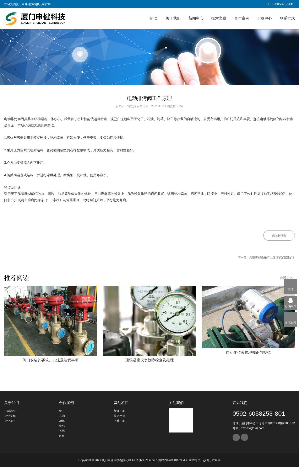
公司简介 (10, 411)
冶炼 (62, 421)
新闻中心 (196, 18)
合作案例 (241, 18)
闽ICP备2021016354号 (173, 460)
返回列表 (279, 235)
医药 (62, 430)
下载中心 (264, 18)
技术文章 (218, 18)
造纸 (62, 426)
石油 (62, 416)
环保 (62, 435)
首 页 (153, 18)
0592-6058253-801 (281, 4)
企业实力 (10, 421)
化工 (62, 411)
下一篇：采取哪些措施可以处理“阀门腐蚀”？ (266, 257)
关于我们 (173, 18)
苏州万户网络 (212, 460)
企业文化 (10, 416)
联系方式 (287, 18)
